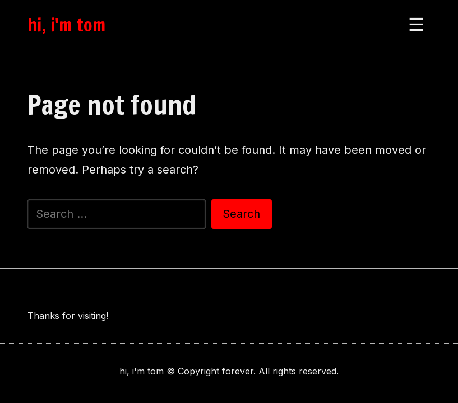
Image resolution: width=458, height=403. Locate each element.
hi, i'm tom (66, 25)
